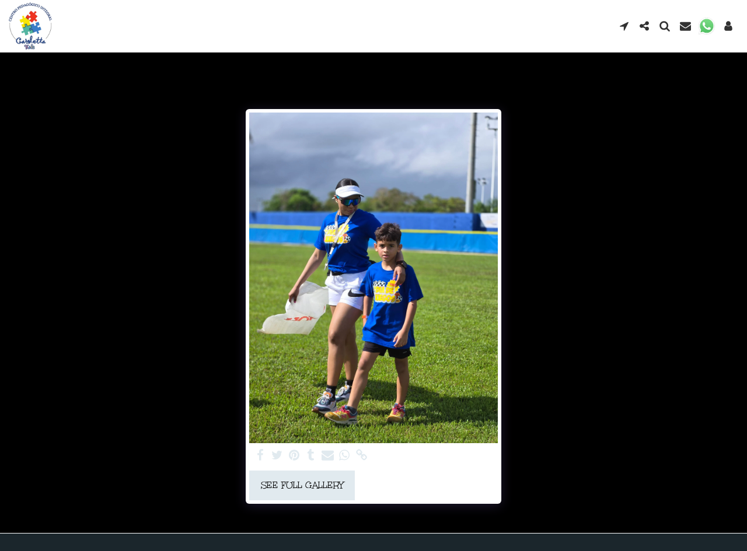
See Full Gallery (302, 485)
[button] (624, 25)
